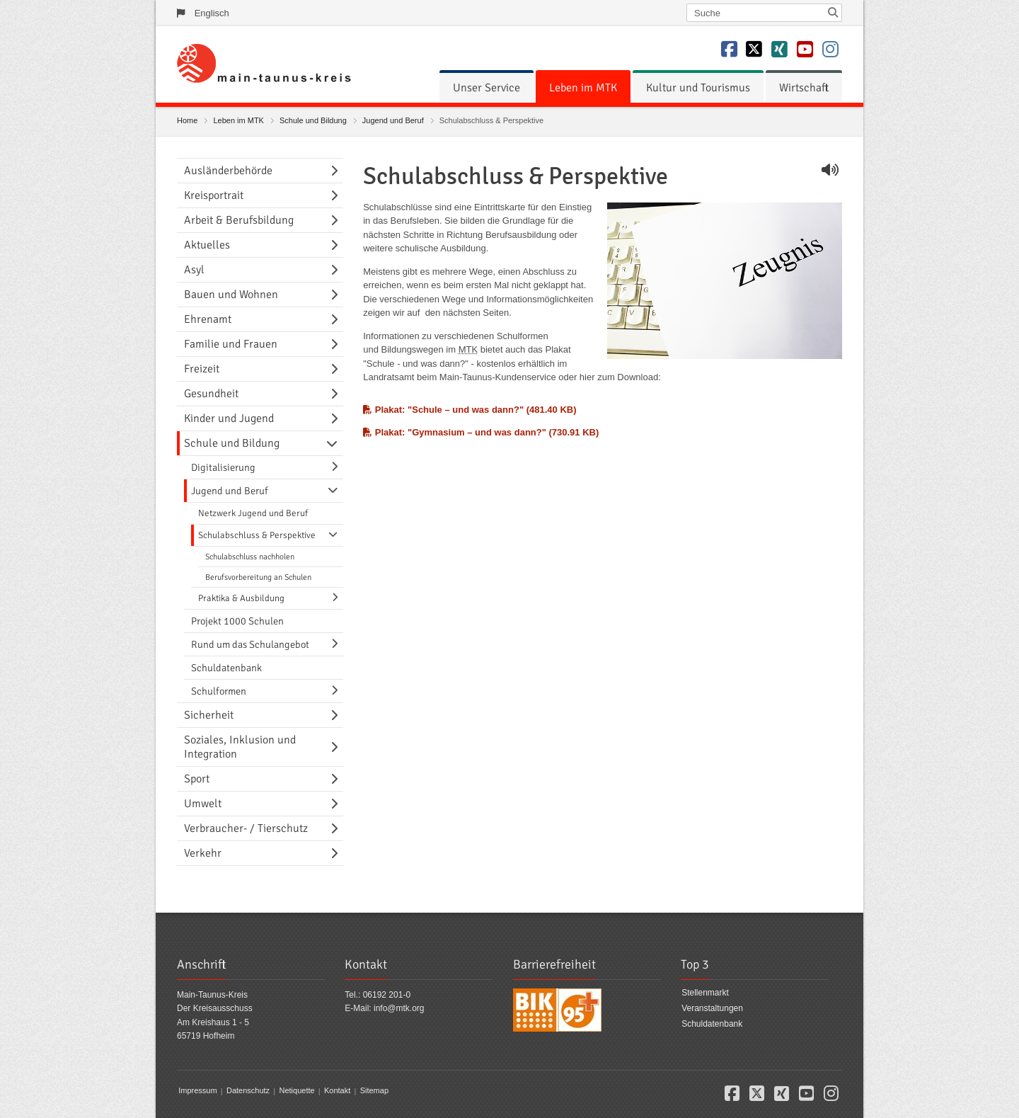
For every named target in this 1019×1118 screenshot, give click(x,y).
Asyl (194, 270)
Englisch (212, 13)
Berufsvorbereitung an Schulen (258, 577)
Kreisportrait (213, 195)
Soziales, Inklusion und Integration (240, 747)
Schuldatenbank (226, 667)
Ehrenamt (207, 319)
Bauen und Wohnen (231, 294)
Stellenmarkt (705, 993)
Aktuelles (207, 245)
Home (187, 120)
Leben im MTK (583, 88)
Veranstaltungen (712, 1008)
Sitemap (374, 1091)
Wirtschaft (804, 88)
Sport (196, 779)
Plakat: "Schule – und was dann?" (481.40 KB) (469, 409)
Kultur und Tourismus (698, 88)
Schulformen (218, 691)
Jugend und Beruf (393, 120)
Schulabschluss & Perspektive (257, 535)
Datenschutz (248, 1091)
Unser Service (486, 88)
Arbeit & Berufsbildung (239, 220)
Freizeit (201, 369)
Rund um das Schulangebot (250, 644)
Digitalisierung (223, 467)
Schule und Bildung (313, 120)
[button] (732, 1096)
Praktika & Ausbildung (241, 598)
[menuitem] (486, 88)
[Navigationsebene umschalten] (336, 170)
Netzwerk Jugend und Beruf (253, 513)
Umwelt (202, 804)
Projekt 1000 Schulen (237, 621)
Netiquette (296, 1091)
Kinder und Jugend (229, 418)
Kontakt (337, 1091)
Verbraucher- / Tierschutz (246, 828)
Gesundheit (211, 394)
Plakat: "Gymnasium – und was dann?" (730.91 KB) (481, 432)
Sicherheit (209, 715)
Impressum (197, 1091)
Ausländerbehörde (228, 171)
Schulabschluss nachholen (249, 556)
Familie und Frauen (230, 344)
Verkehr (202, 853)
